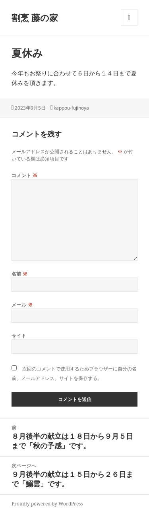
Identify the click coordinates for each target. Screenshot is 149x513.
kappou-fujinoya (71, 107)
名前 (20, 273)
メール (22, 304)
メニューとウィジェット (129, 25)
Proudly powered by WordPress (47, 503)
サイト (19, 335)
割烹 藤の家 (35, 17)
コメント (25, 175)
